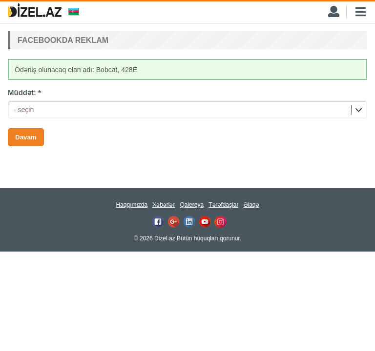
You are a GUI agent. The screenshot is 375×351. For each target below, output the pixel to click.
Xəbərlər (163, 204)
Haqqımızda (131, 204)
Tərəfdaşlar (223, 204)
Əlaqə (251, 204)
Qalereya (192, 204)
